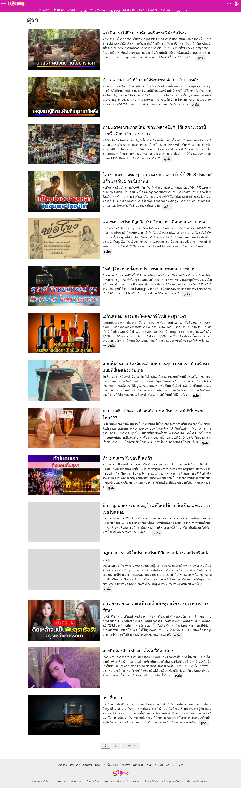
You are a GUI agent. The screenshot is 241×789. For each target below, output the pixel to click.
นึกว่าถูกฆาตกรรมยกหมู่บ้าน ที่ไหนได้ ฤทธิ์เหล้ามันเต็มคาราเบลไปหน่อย (156, 509)
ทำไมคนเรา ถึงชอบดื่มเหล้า (127, 458)
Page (176, 10)
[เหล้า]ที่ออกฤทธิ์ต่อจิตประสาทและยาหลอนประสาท (148, 269)
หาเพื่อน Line (98, 10)
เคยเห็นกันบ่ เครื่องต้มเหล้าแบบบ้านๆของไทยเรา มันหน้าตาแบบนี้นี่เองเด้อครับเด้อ (156, 367)
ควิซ (141, 10)
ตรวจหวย (129, 10)
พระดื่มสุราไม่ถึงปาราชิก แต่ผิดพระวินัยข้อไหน (144, 33)
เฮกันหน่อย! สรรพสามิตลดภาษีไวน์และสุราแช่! (144, 317)
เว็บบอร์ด (58, 10)
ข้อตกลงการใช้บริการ (43, 782)
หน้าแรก (43, 10)
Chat (83, 10)
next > (131, 746)
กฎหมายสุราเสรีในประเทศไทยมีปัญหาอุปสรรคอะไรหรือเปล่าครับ (157, 556)
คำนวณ (152, 10)
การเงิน (165, 10)
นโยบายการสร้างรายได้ (116, 782)
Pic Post (114, 10)
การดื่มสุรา (112, 698)
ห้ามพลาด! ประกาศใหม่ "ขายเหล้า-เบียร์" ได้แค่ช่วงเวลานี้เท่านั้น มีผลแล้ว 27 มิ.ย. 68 (154, 131)
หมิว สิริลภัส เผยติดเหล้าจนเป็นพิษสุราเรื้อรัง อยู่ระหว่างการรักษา (155, 607)
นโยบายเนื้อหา (93, 782)
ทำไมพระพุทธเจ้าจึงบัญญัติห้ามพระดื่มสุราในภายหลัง (151, 80)
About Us (136, 782)
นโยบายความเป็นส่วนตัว (69, 782)
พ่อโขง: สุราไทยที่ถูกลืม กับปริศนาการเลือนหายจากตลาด (154, 222)
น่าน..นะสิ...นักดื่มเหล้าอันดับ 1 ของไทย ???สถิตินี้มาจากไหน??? (154, 414)
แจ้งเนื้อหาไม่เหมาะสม (198, 782)
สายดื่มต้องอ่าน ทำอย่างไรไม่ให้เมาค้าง (138, 651)
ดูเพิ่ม (200, 58)
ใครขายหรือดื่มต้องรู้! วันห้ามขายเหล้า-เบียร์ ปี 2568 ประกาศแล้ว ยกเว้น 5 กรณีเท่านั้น (157, 178)
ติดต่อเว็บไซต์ (152, 782)
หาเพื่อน (73, 10)
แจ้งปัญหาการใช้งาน (172, 782)
